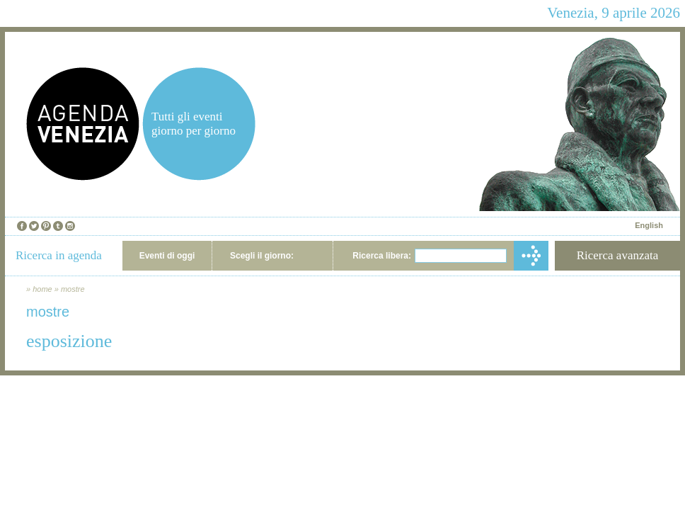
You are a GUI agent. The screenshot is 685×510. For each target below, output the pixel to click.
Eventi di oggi (167, 256)
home (42, 289)
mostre (73, 289)
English (649, 225)
